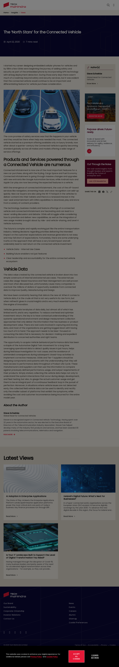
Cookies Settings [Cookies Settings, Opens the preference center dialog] (95, 656)
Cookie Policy (52, 656)
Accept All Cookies (76, 656)
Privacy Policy (36, 656)
